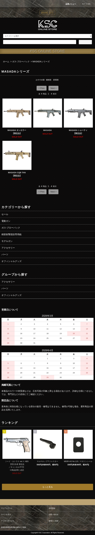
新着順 (56, 80)
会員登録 (52, 508)
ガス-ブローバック (21, 61)
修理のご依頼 (53, 521)
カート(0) (84, 4)
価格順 (48, 80)
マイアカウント (6, 508)
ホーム (6, 61)
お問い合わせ (53, 514)
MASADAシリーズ (41, 61)
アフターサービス (7, 521)
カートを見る (6, 514)
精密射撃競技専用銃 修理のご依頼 (13, 527)
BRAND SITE (47, 12)
